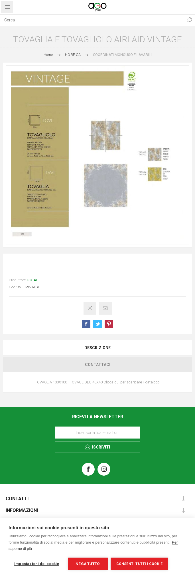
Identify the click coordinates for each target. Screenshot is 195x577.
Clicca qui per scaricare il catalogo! (131, 382)
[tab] (97, 347)
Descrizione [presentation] (97, 347)
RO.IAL (32, 280)
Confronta (90, 308)
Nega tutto (88, 563)
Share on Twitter (97, 324)
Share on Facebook (86, 324)
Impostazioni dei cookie (36, 563)
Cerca (189, 20)
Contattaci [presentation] (97, 364)
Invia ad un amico (105, 308)
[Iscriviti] (97, 433)
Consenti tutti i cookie (139, 564)
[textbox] (92, 20)
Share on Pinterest (109, 324)
